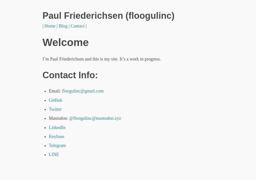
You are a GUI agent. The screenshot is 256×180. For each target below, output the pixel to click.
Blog (63, 26)
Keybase (56, 136)
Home (50, 26)
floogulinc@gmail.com (83, 91)
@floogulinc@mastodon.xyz (95, 118)
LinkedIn (57, 127)
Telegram (57, 145)
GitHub (55, 100)
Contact (77, 26)
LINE (54, 154)
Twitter (55, 109)
